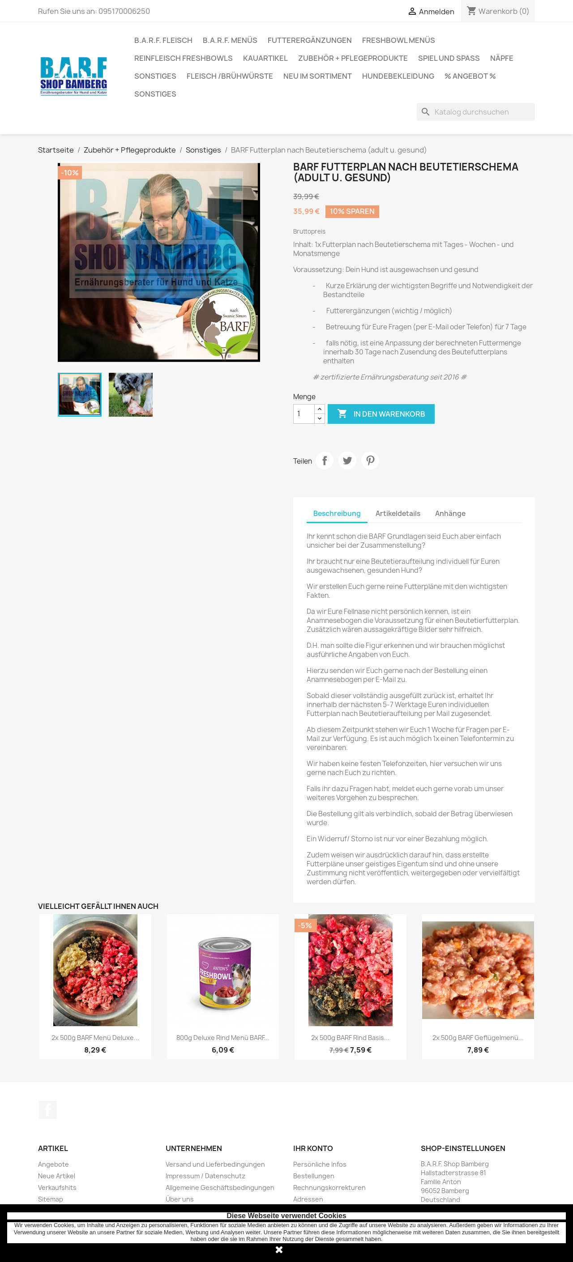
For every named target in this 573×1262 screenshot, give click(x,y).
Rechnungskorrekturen (329, 1187)
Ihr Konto (313, 1148)
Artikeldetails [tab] (398, 513)
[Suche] (476, 112)
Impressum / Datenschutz (205, 1176)
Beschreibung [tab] (337, 513)
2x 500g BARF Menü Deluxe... (95, 1037)
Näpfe (501, 58)
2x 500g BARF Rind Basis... (350, 1037)
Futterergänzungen (310, 40)
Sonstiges (155, 76)
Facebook (48, 1110)
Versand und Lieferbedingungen (215, 1164)
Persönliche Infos (319, 1164)
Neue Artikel (56, 1176)
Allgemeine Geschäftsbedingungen (220, 1187)
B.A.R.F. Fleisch (163, 40)
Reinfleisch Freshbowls (183, 58)
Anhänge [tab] (450, 513)
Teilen (325, 460)
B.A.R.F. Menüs (230, 40)
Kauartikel (265, 58)
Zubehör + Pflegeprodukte (353, 58)
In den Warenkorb (381, 414)
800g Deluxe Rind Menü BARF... (222, 1037)
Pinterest (370, 460)
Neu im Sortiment (317, 76)
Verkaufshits (57, 1187)
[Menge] (304, 414)
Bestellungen (313, 1176)
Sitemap (50, 1199)
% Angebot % (470, 76)
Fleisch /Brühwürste (230, 76)
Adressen (308, 1199)
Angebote (53, 1164)
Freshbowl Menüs (398, 40)
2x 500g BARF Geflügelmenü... (478, 1037)
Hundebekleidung (398, 76)
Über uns (180, 1199)
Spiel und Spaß (449, 58)
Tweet (347, 460)
